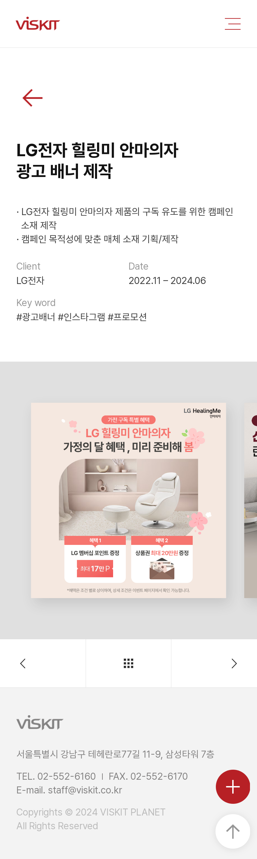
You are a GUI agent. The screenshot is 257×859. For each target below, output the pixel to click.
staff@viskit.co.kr (85, 790)
